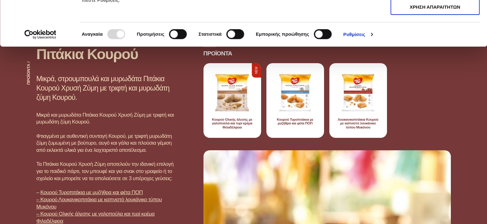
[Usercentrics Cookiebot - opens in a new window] (40, 79)
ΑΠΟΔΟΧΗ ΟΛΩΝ (435, 15)
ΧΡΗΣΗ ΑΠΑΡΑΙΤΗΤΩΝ (435, 33)
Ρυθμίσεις (354, 79)
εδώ (220, 37)
